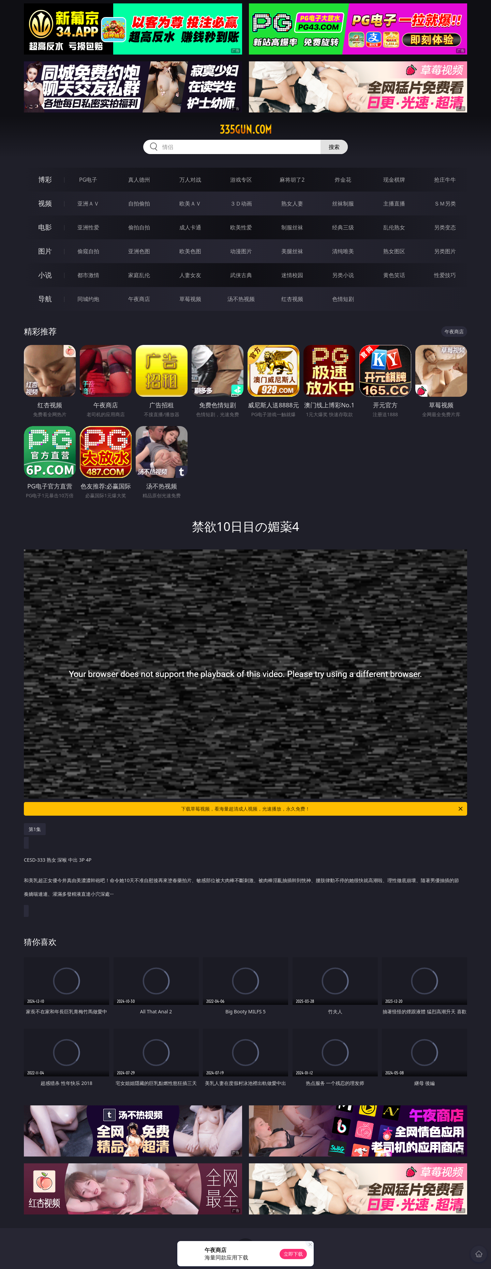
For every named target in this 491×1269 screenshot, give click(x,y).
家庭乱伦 (139, 275)
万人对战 (190, 179)
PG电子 (88, 179)
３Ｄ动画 (241, 203)
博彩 (45, 179)
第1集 (35, 829)
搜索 (334, 147)
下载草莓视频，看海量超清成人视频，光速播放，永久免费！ (322, 809)
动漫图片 (241, 251)
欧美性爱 (241, 227)
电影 (45, 227)
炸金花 (343, 179)
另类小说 (343, 275)
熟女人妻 (292, 203)
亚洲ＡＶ (88, 203)
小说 (45, 275)
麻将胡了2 (292, 179)
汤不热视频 (241, 299)
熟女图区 (394, 251)
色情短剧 (343, 299)
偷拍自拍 (139, 227)
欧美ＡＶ (190, 203)
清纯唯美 (343, 251)
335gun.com (246, 129)
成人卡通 (190, 227)
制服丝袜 (292, 227)
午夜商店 (139, 299)
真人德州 (139, 179)
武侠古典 (241, 275)
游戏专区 (241, 179)
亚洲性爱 (88, 227)
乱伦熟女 (394, 227)
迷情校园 (292, 275)
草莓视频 (190, 299)
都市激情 (88, 275)
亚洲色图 (139, 251)
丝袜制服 (343, 203)
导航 (45, 298)
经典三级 (343, 227)
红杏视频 (292, 299)
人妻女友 (190, 275)
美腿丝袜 (292, 251)
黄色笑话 (394, 275)
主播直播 (394, 203)
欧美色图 (190, 251)
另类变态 (445, 227)
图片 (45, 251)
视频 (45, 203)
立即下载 (293, 1254)
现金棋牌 (394, 179)
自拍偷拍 (139, 203)
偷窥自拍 (88, 251)
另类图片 (445, 251)
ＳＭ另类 (445, 203)
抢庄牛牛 (445, 179)
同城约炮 (88, 299)
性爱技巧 (445, 275)
